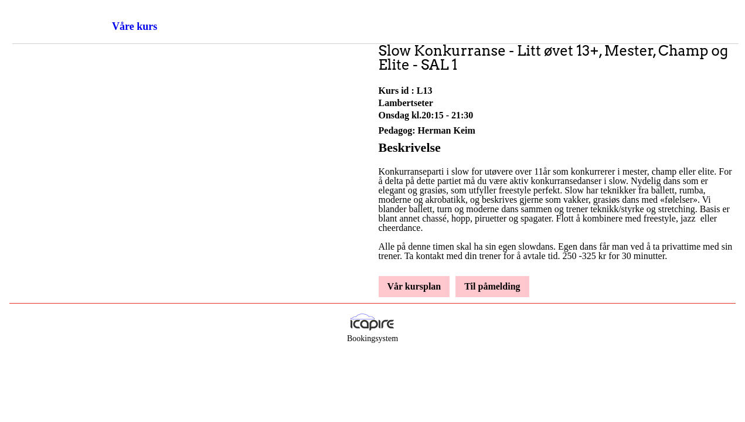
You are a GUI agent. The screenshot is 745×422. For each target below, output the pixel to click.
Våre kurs (134, 26)
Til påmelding (492, 286)
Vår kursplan (414, 286)
